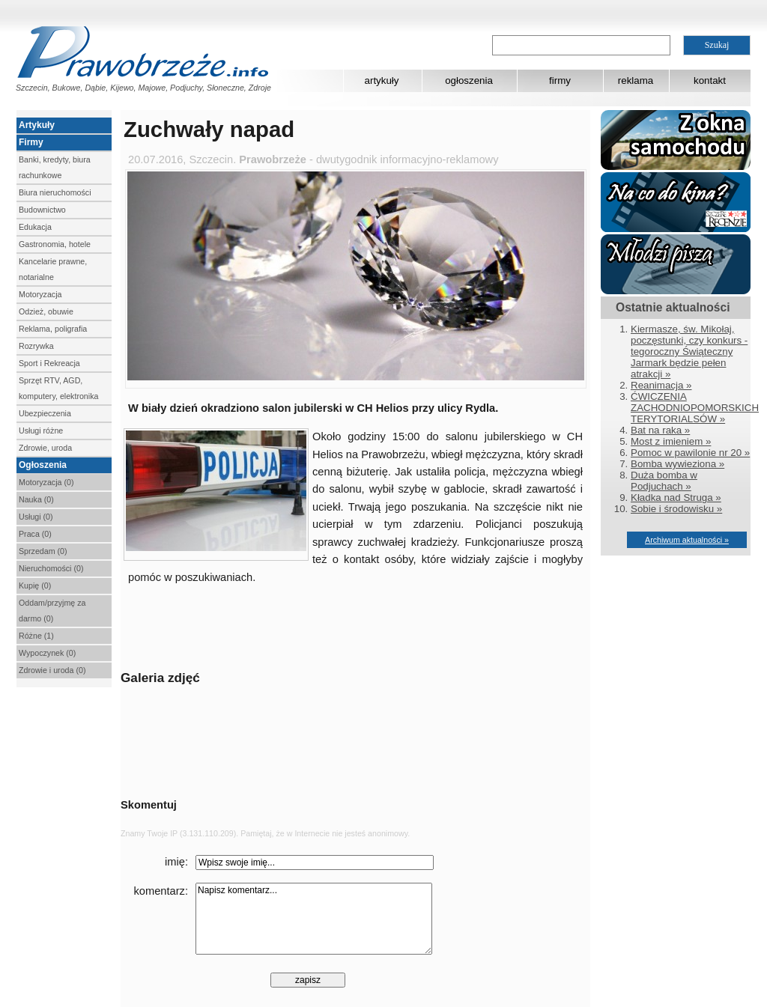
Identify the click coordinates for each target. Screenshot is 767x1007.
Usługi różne (41, 430)
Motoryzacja (40, 294)
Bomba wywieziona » (677, 463)
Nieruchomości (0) (51, 568)
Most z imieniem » (671, 441)
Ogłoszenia (43, 465)
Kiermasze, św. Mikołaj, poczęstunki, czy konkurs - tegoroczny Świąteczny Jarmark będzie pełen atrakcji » (689, 351)
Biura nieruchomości (55, 192)
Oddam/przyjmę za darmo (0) (52, 610)
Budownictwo (42, 209)
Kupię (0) (35, 585)
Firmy (31, 142)
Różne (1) (36, 635)
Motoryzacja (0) (46, 482)
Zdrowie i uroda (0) (52, 670)
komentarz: (161, 891)
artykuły (382, 80)
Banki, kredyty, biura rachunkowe (55, 167)
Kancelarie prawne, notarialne (53, 269)
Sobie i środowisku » (676, 508)
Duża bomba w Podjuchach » (664, 480)
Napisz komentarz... (313, 919)
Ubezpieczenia (45, 413)
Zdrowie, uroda (45, 447)
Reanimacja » (661, 385)
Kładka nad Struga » (676, 497)
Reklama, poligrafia (53, 328)
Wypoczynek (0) (47, 652)
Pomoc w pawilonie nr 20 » (690, 452)
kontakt (710, 80)
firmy (560, 80)
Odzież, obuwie (46, 311)
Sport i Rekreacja (49, 363)
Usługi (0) (36, 516)
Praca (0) (35, 533)
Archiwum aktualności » (687, 539)
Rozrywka (36, 345)
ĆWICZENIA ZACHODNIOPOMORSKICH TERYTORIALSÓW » (695, 408)
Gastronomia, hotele (55, 244)
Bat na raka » (660, 430)
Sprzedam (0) (43, 551)
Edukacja (35, 226)
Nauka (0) (36, 499)
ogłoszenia (469, 80)
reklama (635, 80)
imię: (176, 862)
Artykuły (37, 125)
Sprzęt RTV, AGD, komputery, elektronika (58, 388)
